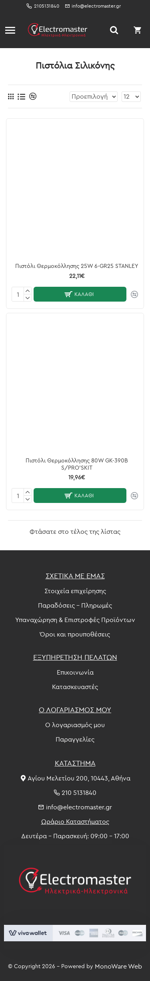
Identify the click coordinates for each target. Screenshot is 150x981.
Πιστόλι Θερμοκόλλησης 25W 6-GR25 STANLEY (76, 266)
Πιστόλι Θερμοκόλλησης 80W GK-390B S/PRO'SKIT (77, 464)
